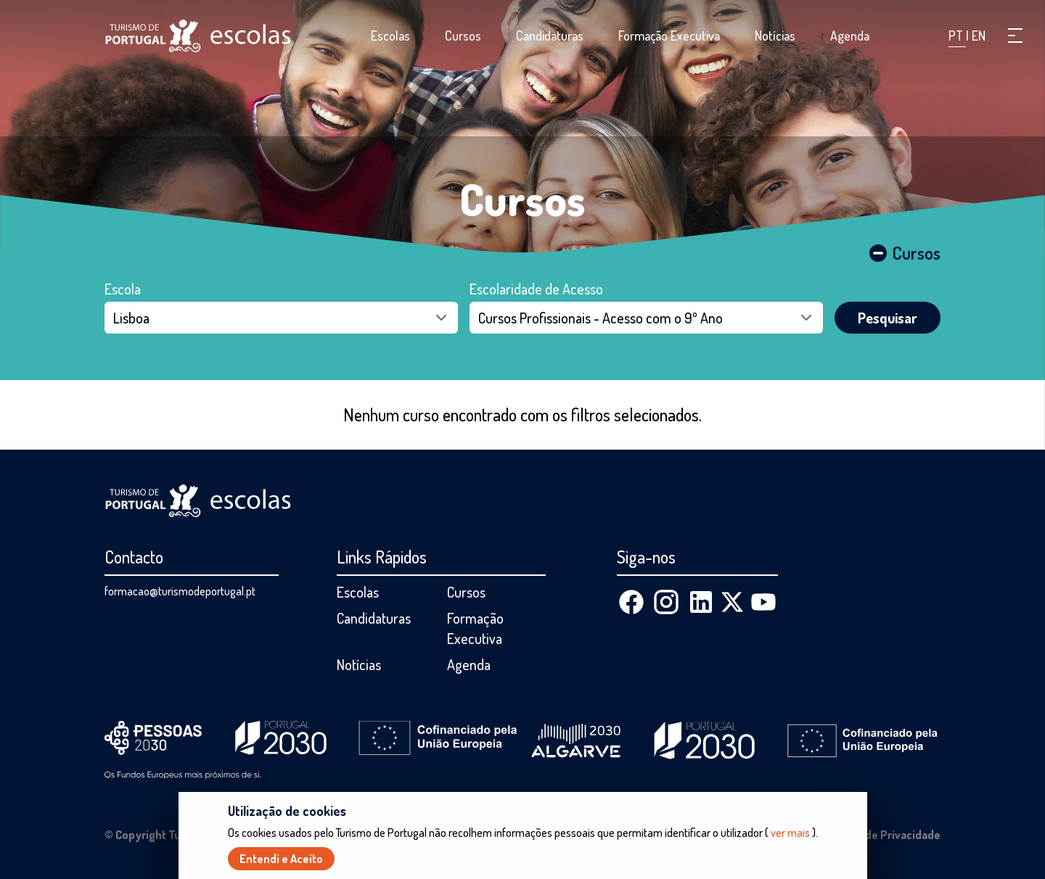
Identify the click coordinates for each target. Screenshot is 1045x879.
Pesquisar (887, 317)
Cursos (463, 36)
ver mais (790, 835)
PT (957, 36)
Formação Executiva (669, 36)
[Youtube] (763, 601)
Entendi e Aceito (281, 861)
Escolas (390, 36)
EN (978, 36)
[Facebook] (631, 601)
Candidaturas (549, 36)
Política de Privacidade (882, 835)
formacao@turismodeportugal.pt (179, 591)
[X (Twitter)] (732, 602)
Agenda (849, 36)
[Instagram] (666, 601)
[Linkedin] (701, 601)
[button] (1015, 35)
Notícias (775, 36)
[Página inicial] (198, 36)
